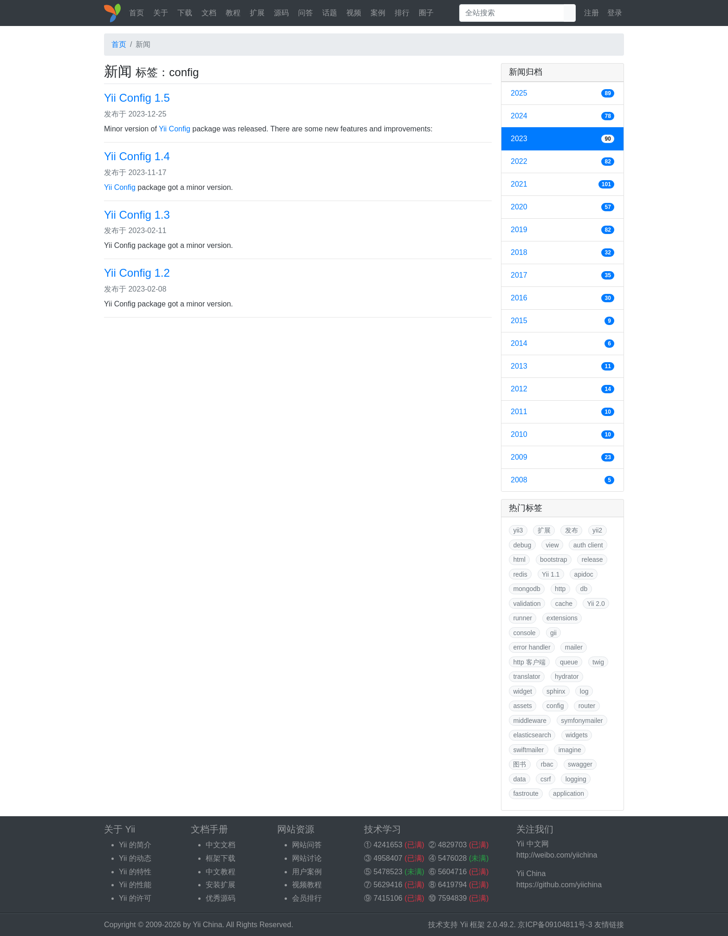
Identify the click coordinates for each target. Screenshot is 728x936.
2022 (562, 161)
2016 (562, 298)
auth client (588, 545)
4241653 (387, 845)
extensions (562, 618)
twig (598, 662)
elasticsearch (532, 735)
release (592, 559)
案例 (377, 13)
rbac (547, 764)
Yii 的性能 (135, 885)
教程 (233, 13)
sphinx (555, 691)
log (584, 691)
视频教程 (307, 885)
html (519, 559)
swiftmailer (528, 750)
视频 (353, 13)
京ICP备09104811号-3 (555, 925)
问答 (305, 13)
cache (563, 603)
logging (576, 779)
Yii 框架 (472, 925)
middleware (529, 720)
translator (526, 676)
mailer (574, 647)
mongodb (526, 588)
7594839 (452, 898)
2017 (562, 275)
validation (526, 603)
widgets (576, 735)
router (587, 705)
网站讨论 (307, 858)
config (555, 705)
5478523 (387, 872)
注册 (591, 13)
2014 (562, 343)
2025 (562, 93)
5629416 (387, 885)
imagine (570, 750)
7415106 (387, 898)
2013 (562, 366)
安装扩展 (220, 885)
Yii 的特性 (135, 872)
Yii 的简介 (135, 845)
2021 (562, 184)
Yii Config (174, 129)
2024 (562, 116)
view (552, 545)
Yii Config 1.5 (137, 97)
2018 (562, 252)
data (519, 779)
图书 (519, 764)
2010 (562, 434)
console (524, 633)
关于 (160, 13)
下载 (184, 13)
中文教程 (220, 872)
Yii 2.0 (595, 603)
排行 (402, 13)
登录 (614, 13)
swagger (580, 764)
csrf (545, 779)
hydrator (566, 676)
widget (522, 691)
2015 (562, 321)
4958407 (387, 858)
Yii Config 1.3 (137, 214)
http (560, 588)
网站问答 (307, 845)
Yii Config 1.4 (137, 156)
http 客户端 (529, 662)
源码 (281, 13)
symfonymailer (582, 720)
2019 (562, 230)
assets (522, 705)
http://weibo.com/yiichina (556, 855)
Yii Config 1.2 (137, 272)
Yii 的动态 (135, 858)
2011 (562, 412)
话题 (329, 13)
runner (522, 618)
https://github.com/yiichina (559, 885)
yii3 (518, 530)
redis (520, 574)
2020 (562, 207)
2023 (562, 139)
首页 (136, 13)
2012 (562, 389)
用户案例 (307, 872)
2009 (562, 457)
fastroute (525, 793)
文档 (209, 13)
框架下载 (220, 858)
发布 (571, 530)
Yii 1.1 (550, 574)
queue (569, 662)
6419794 (452, 885)
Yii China (207, 925)
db (584, 588)
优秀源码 (220, 898)
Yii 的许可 (135, 898)
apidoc (583, 574)
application (568, 793)
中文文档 (220, 845)
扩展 (257, 13)
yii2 (597, 530)
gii (553, 633)
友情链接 (609, 925)
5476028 (452, 858)
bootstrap (553, 559)
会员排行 (307, 898)
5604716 (452, 872)
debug (522, 545)
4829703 (452, 845)
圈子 (426, 13)
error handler (531, 647)
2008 (562, 480)
